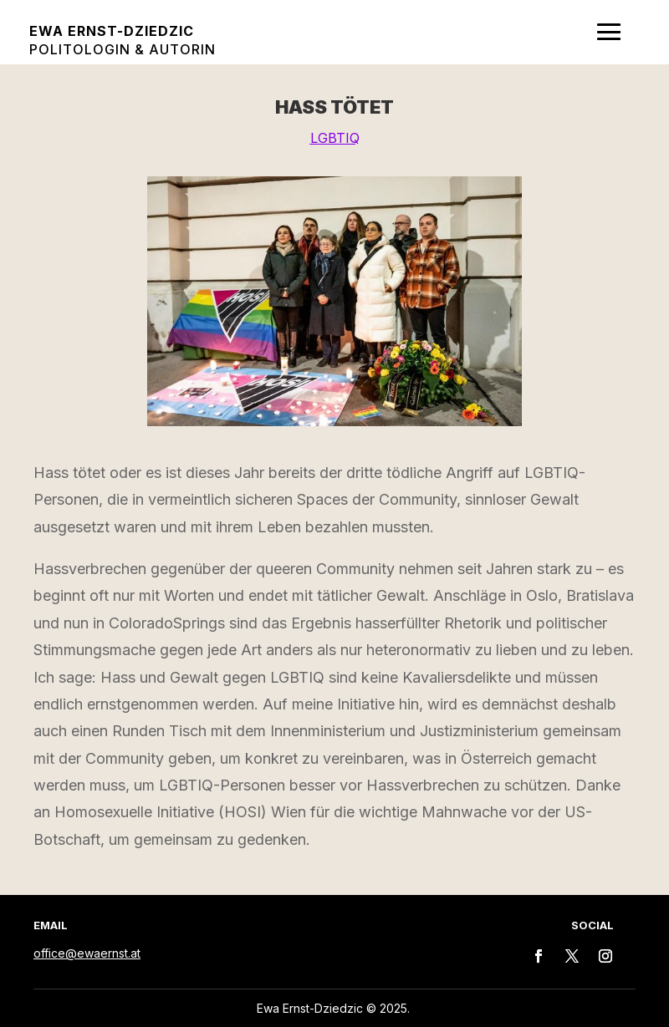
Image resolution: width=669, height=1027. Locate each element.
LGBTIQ (335, 138)
